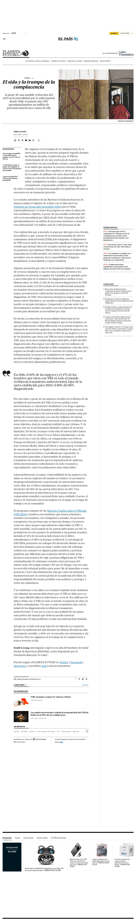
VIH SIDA (24, 731)
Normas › (86, 685)
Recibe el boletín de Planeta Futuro (29, 679)
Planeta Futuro (16, 53)
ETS (58, 731)
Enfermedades (66, 731)
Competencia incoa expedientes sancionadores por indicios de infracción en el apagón (117, 267)
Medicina (76, 731)
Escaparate (7, 838)
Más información (20, 742)
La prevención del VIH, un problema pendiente (10, 178)
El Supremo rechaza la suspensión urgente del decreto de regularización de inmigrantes (119, 301)
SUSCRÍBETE (114, 33)
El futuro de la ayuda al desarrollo (38, 61)
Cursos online (28, 838)
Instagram (20, 665)
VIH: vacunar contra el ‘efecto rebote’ (51, 697)
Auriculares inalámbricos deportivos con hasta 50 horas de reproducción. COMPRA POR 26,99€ (44, 869)
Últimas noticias (110, 227)
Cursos (17, 838)
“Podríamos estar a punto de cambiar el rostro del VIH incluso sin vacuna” (12, 167)
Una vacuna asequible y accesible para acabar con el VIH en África (11, 156)
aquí (44, 665)
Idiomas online (42, 838)
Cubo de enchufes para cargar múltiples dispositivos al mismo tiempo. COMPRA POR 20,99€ (122, 862)
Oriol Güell (34, 718)
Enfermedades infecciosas (46, 731)
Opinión (16, 731)
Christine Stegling (36, 700)
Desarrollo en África (59, 61)
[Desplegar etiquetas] (87, 731)
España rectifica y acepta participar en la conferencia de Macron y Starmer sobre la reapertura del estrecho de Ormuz (118, 310)
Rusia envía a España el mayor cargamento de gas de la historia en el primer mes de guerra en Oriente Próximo (118, 292)
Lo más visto (108, 284)
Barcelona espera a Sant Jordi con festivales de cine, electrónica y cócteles (117, 247)
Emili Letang (20, 132)
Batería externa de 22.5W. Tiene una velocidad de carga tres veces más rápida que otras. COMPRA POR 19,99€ (79, 862)
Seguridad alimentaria (91, 61)
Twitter (64, 662)
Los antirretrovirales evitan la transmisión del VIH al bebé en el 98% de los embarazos (59, 714)
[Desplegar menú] (4, 39)
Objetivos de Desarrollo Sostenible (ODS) (37, 206)
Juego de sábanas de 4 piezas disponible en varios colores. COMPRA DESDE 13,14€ (101, 861)
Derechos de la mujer (75, 61)
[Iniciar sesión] (127, 33)
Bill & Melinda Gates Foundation (126, 53)
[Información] (32, 78)
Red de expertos (105, 61)
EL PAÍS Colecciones (58, 838)
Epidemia (32, 731)
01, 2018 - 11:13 (21, 134)
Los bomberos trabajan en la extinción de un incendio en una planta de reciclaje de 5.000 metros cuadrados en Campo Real (117, 256)
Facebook (76, 662)
